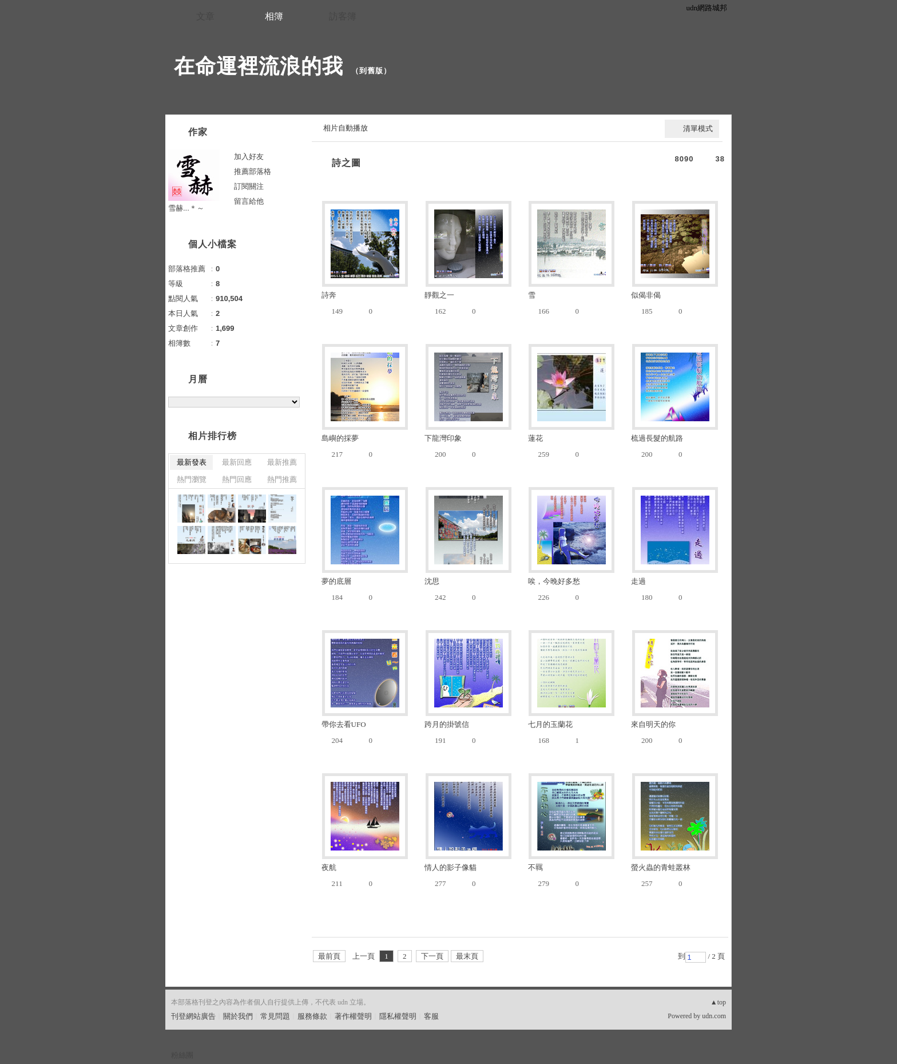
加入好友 (249, 156)
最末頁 (467, 956)
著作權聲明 (353, 1016)
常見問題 (275, 1016)
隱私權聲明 (397, 1016)
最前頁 (329, 956)
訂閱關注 (249, 186)
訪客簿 (342, 16)
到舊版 (371, 70)
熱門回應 (237, 479)
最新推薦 (282, 462)
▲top (718, 1002)
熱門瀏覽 (192, 479)
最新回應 (237, 462)
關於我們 (238, 1016)
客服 (431, 1016)
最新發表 (192, 462)
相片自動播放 (345, 128)
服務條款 (312, 1016)
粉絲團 (182, 1055)
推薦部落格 (252, 171)
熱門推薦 (282, 479)
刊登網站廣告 (193, 1016)
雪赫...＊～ (186, 208)
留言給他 (249, 201)
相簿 (274, 16)
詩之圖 (346, 163)
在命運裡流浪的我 (258, 66)
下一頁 (432, 956)
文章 (205, 16)
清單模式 (698, 128)
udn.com (714, 1016)
